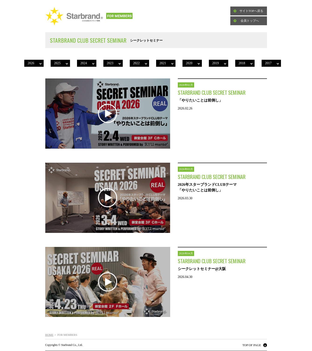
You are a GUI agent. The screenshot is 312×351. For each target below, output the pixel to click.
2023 (110, 63)
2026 (31, 63)
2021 (163, 63)
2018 (242, 63)
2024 (84, 63)
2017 (268, 63)
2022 (136, 63)
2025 (57, 63)
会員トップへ (250, 20)
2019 (215, 63)
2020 (189, 63)
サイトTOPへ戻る (251, 11)
